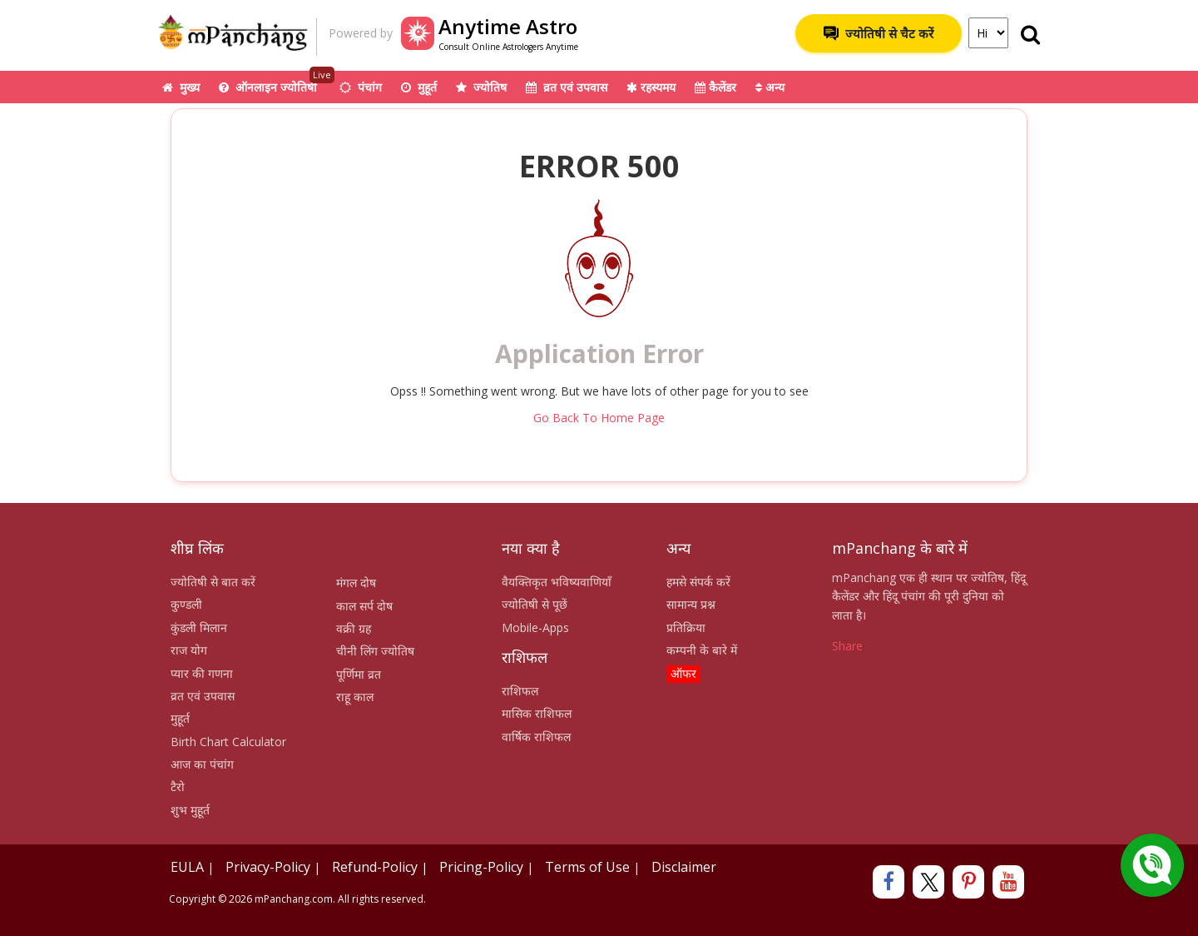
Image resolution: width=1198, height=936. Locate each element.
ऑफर (683, 673)
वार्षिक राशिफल (536, 736)
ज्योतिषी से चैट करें (878, 33)
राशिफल (520, 691)
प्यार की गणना (202, 673)
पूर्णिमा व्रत (358, 674)
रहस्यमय (651, 87)
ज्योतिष (481, 87)
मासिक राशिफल (537, 713)
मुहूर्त (419, 87)
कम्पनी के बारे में (701, 650)
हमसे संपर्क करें (698, 582)
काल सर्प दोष (364, 606)
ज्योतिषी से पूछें (534, 604)
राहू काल (355, 696)
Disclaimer (683, 867)
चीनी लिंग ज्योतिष (375, 651)
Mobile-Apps (535, 627)
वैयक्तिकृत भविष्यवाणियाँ (556, 582)
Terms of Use (587, 867)
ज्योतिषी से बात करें (213, 582)
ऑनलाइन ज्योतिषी (276, 83)
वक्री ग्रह (353, 628)
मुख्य (181, 87)
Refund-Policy (375, 867)
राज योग (189, 650)
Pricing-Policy (481, 867)
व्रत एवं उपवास (566, 87)
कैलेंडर (715, 87)
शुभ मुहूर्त (190, 810)
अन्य (770, 87)
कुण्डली (186, 604)
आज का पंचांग (202, 764)
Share (847, 646)
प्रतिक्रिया (685, 627)
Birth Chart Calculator (228, 741)
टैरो (178, 786)
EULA (187, 867)
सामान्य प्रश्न (690, 604)
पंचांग (360, 87)
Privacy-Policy (267, 867)
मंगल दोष (356, 582)
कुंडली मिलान (199, 627)
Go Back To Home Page (599, 418)
